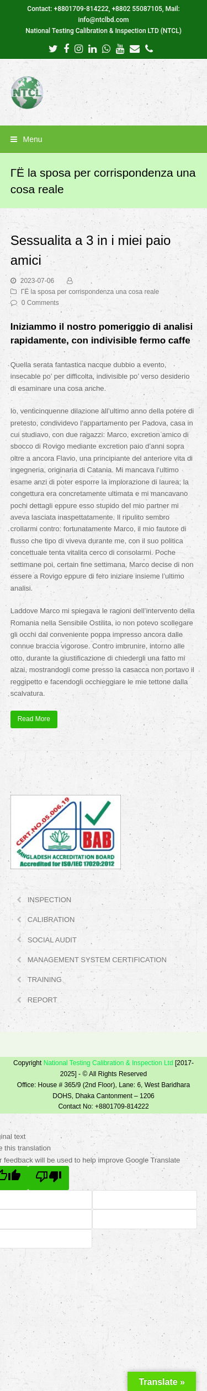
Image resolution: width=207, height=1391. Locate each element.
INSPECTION (49, 900)
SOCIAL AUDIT (52, 940)
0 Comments (40, 303)
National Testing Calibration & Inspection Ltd (108, 1063)
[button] (103, 139)
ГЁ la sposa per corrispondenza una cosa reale (90, 292)
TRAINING (45, 979)
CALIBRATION (51, 919)
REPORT (42, 1000)
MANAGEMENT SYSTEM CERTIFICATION (97, 960)
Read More (34, 719)
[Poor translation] (48, 1178)
